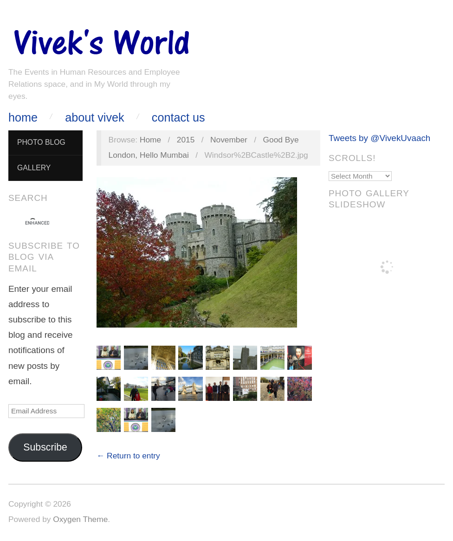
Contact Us (178, 117)
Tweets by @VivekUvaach (379, 138)
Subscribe (45, 447)
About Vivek (94, 117)
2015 (186, 139)
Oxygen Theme (80, 519)
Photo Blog (41, 142)
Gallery (34, 168)
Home (23, 117)
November (228, 139)
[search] (37, 223)
